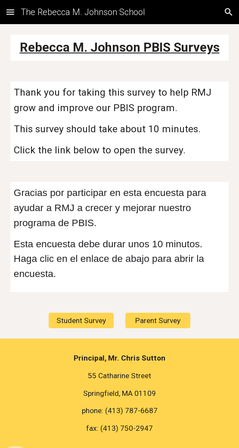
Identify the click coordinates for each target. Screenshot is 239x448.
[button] (10, 12)
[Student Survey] (81, 320)
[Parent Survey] (158, 320)
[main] (119, 47)
